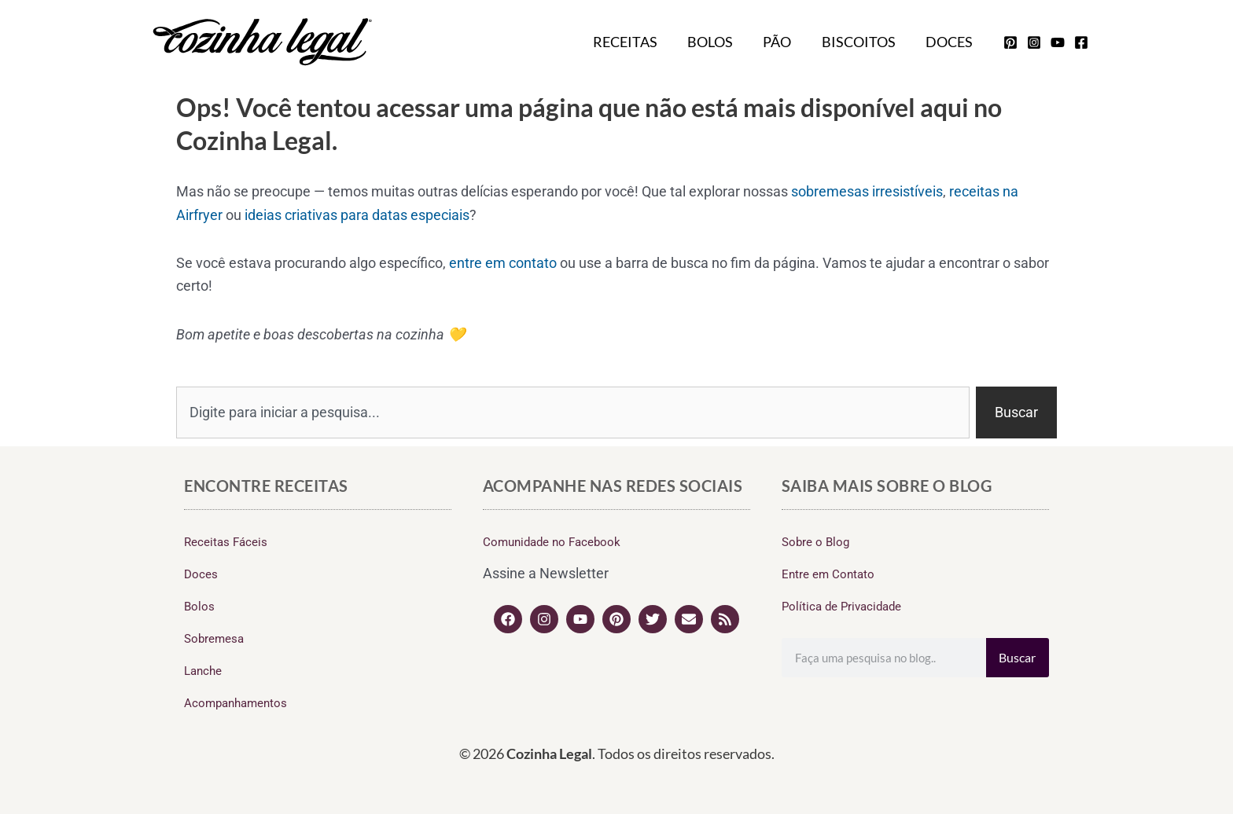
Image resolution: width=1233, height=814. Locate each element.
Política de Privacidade (841, 607)
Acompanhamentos (235, 703)
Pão (781, 41)
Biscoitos (861, 41)
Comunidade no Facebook (551, 542)
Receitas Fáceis (225, 542)
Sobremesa (214, 639)
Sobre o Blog (815, 542)
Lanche (203, 671)
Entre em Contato (828, 574)
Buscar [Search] (1017, 657)
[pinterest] (1010, 42)
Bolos (716, 41)
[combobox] (573, 412)
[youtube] (1058, 42)
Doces (950, 41)
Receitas (633, 41)
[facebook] (1081, 42)
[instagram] (1034, 42)
